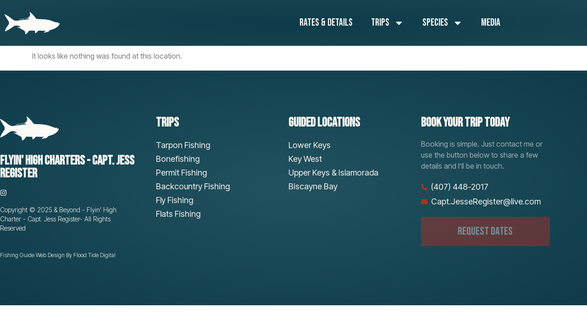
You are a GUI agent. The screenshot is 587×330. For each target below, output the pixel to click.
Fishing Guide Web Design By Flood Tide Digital (58, 255)
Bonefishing (177, 159)
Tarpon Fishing (183, 145)
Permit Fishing (181, 172)
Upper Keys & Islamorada (333, 172)
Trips (387, 23)
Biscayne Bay (313, 186)
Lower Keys (309, 145)
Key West (305, 159)
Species (442, 23)
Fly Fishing (174, 200)
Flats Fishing (178, 214)
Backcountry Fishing (193, 186)
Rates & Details (326, 22)
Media (490, 22)
